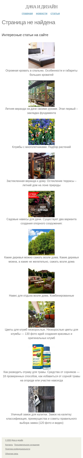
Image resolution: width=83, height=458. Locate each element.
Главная (27, 13)
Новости (41, 13)
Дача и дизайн (41, 6)
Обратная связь (11, 454)
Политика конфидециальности (17, 449)
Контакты (9, 445)
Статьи (55, 13)
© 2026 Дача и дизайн (14, 440)
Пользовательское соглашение (27, 445)
